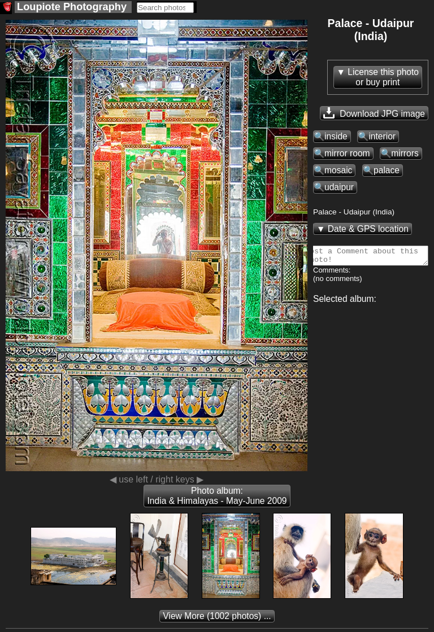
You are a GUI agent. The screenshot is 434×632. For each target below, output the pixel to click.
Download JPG (374, 112)
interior (382, 136)
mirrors (405, 153)
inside (336, 136)
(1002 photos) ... (217, 616)
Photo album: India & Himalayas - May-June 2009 (217, 496)
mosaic (338, 170)
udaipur (339, 187)
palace (387, 170)
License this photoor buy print (383, 77)
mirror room (347, 153)
